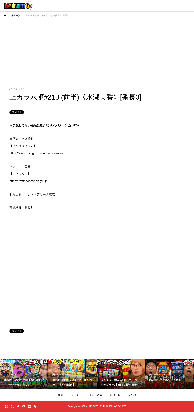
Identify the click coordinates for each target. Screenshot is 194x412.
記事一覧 (115, 394)
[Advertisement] (97, 48)
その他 (132, 394)
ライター (76, 394)
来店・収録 (95, 394)
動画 (60, 394)
